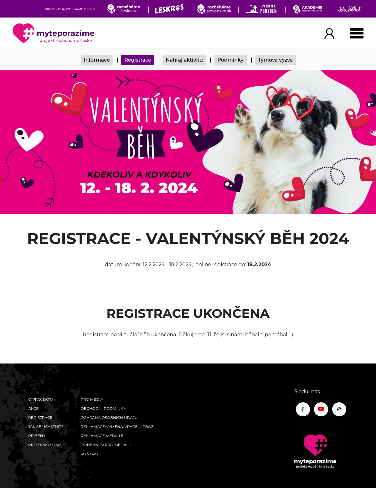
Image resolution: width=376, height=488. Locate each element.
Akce (33, 408)
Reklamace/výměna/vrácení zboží (117, 426)
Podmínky (230, 60)
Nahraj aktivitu (184, 60)
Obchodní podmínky (102, 408)
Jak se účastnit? (45, 426)
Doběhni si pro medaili (105, 444)
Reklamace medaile (101, 435)
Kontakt (89, 453)
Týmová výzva (275, 60)
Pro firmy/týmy (45, 444)
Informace (97, 60)
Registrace (137, 60)
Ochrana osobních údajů (108, 417)
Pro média (91, 399)
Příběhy (36, 435)
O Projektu (40, 399)
